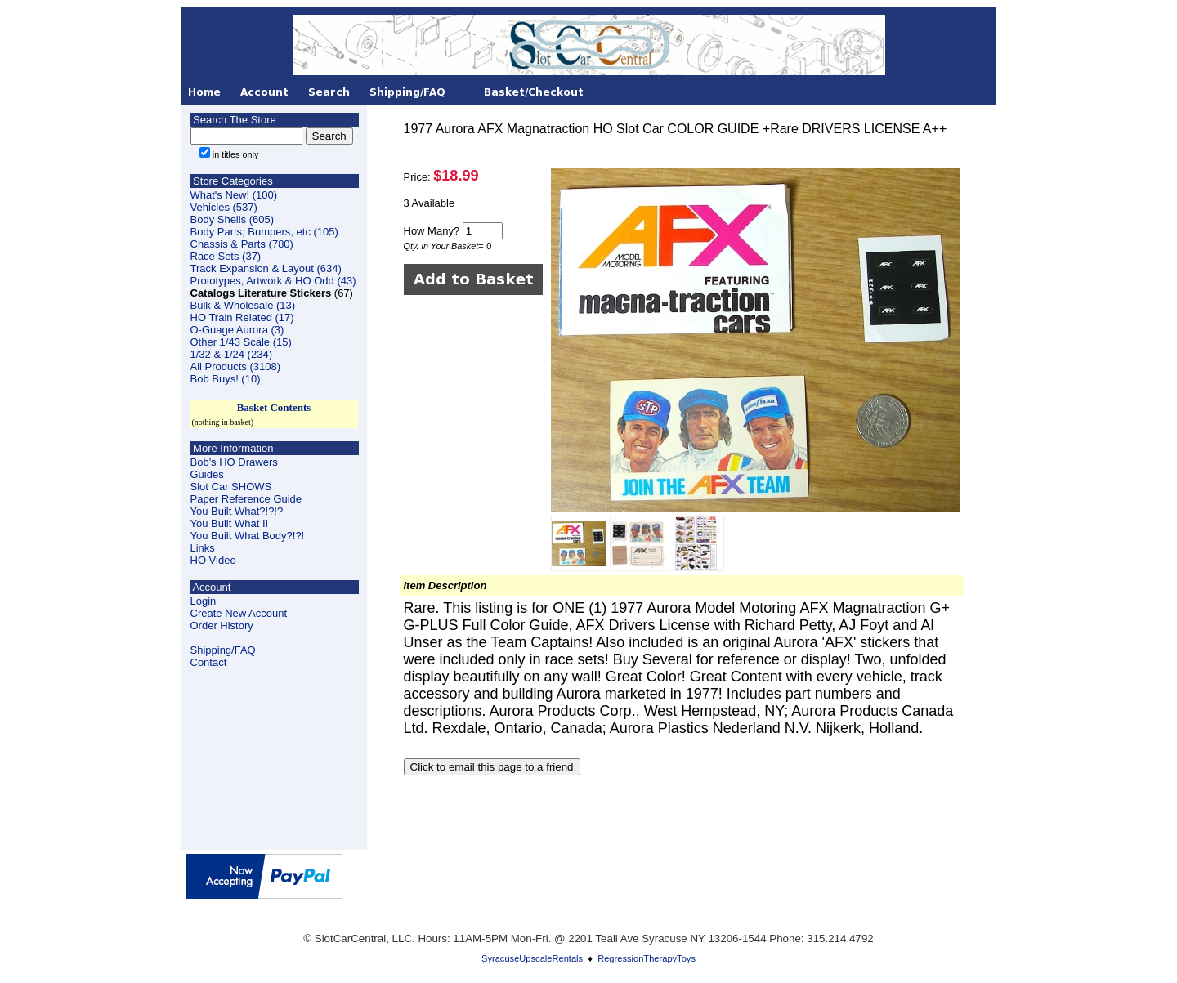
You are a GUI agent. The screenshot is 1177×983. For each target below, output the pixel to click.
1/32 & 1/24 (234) (231, 354)
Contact (208, 662)
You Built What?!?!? (237, 511)
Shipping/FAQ (223, 650)
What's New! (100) (234, 195)
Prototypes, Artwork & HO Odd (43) (273, 281)
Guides (207, 474)
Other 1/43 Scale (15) (241, 342)
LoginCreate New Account (239, 607)
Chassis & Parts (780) (241, 244)
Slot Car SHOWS (231, 486)
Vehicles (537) (223, 207)
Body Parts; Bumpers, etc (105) (264, 232)
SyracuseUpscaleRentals (532, 958)
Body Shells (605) (232, 219)
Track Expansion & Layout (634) (266, 268)
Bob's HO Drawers (234, 462)
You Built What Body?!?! (247, 535)
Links (202, 548)
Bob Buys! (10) (225, 379)
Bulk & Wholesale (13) (243, 305)
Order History (221, 625)
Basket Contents (274, 407)
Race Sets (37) (226, 256)
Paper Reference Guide (246, 499)
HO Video (213, 560)
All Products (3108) (235, 366)
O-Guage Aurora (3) (237, 330)
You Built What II (229, 523)
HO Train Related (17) (242, 317)
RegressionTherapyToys (646, 958)
